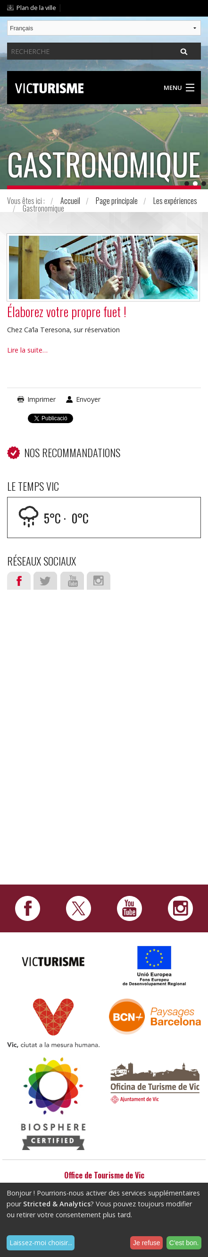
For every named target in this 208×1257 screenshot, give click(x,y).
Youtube (72, 581)
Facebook (19, 581)
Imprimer (41, 399)
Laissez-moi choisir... (40, 1242)
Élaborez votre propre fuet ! (66, 311)
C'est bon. (184, 1243)
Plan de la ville (36, 7)
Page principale (117, 200)
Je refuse (146, 1243)
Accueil (70, 200)
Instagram (98, 581)
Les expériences (175, 200)
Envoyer (88, 399)
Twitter (45, 581)
